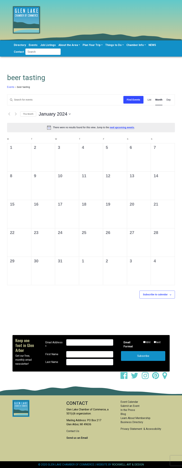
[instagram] (146, 377)
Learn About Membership (135, 418)
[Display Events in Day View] (168, 99)
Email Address (54, 344)
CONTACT (77, 403)
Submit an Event (129, 406)
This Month (28, 114)
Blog (123, 414)
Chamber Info (135, 45)
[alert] (91, 127)
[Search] (43, 51)
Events (33, 45)
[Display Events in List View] (149, 99)
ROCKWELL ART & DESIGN (128, 464)
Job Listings (48, 45)
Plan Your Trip (92, 45)
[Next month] (16, 114)
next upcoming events (122, 127)
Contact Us (72, 431)
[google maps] (166, 377)
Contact (19, 51)
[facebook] (125, 377)
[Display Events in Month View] (158, 99)
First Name (51, 354)
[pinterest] (157, 377)
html (147, 342)
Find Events (133, 99)
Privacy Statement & (133, 428)
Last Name (51, 362)
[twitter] (136, 377)
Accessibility (153, 428)
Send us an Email (77, 437)
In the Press (127, 410)
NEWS (152, 45)
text (158, 342)
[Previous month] (9, 114)
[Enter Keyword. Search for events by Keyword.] (65, 99)
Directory (20, 45)
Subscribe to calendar (155, 294)
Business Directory (131, 422)
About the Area (68, 45)
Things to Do (113, 45)
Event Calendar (129, 401)
